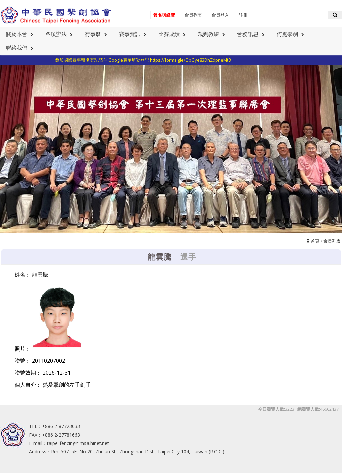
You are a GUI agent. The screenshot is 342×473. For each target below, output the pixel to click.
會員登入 (220, 15)
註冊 (243, 15)
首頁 (315, 241)
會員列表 (193, 15)
